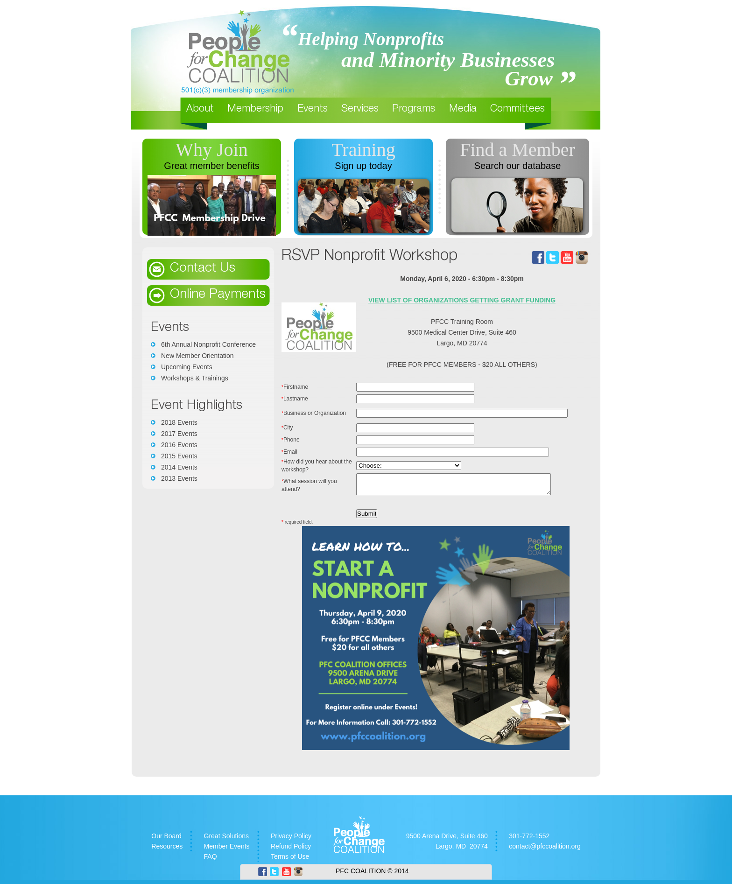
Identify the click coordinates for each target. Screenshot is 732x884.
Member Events (227, 850)
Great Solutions (226, 840)
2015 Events (179, 456)
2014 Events (179, 467)
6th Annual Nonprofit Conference (208, 344)
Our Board (166, 840)
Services (360, 109)
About (200, 109)
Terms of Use (290, 860)
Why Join (211, 149)
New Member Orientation (197, 355)
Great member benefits (212, 166)
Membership (255, 109)
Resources (167, 850)
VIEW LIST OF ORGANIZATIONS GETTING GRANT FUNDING (465, 300)
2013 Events (179, 478)
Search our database (517, 166)
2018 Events (179, 422)
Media (463, 109)
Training (363, 149)
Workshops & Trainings (194, 378)
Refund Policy (291, 850)
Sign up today (363, 166)
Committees (517, 109)
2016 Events (179, 445)
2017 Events (179, 433)
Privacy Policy (291, 840)
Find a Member (517, 149)
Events (312, 109)
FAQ (210, 860)
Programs (413, 109)
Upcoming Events (186, 367)
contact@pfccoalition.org (545, 850)
